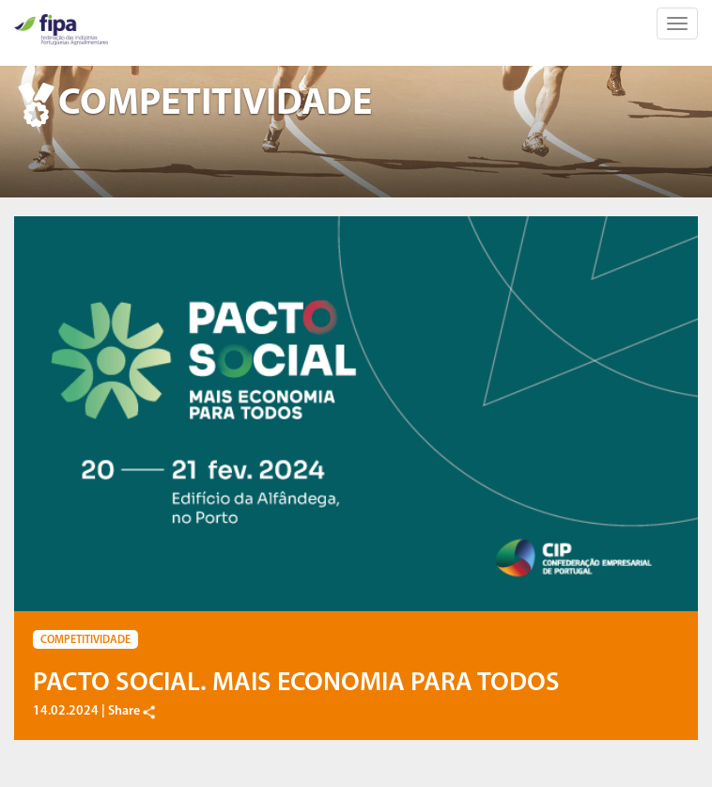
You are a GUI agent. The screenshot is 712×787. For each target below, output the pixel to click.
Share (132, 711)
